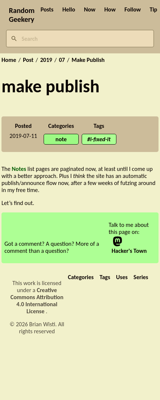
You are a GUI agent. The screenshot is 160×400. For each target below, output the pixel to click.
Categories (81, 277)
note (61, 139)
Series (140, 277)
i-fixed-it (100, 139)
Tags (104, 277)
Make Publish (88, 60)
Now (89, 9)
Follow (133, 9)
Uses (121, 277)
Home (8, 60)
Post (28, 60)
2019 (46, 60)
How (110, 9)
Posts (47, 9)
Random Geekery (22, 15)
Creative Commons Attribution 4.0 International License (36, 301)
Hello (68, 9)
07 (62, 60)
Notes (19, 168)
